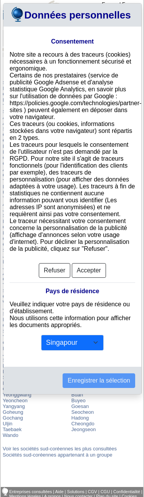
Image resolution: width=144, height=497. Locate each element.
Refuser (54, 270)
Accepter (89, 270)
